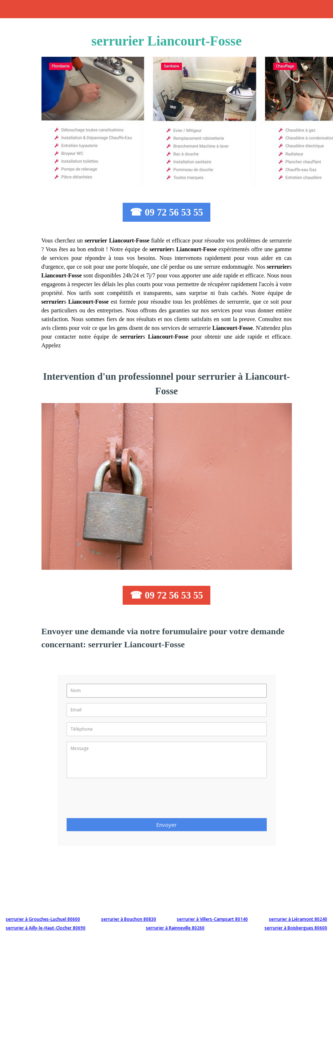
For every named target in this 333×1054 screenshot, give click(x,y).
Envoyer (166, 824)
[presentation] (122, 800)
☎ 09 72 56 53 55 (166, 212)
